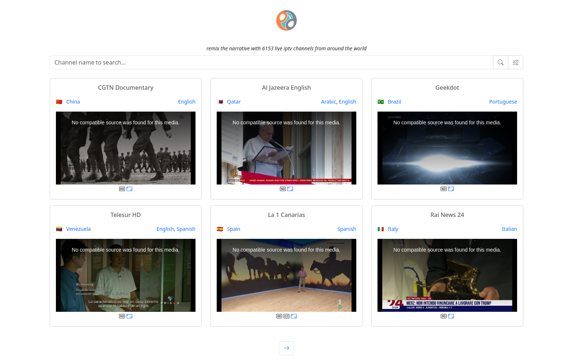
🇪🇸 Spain (228, 228)
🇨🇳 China (68, 101)
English (187, 101)
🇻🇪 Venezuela (73, 228)
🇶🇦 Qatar (229, 101)
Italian (509, 228)
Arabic (328, 101)
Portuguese (503, 101)
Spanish (186, 228)
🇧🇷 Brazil (389, 101)
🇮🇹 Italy (387, 228)
